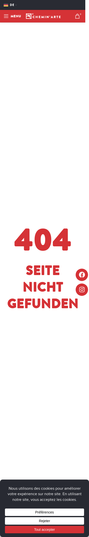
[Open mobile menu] (12, 16)
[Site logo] (43, 15)
